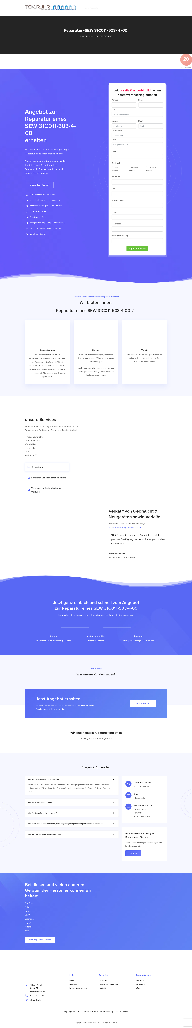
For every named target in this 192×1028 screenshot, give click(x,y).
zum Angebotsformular (40, 940)
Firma (114, 109)
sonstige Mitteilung (120, 235)
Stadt (140, 121)
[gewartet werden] (146, 167)
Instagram (140, 984)
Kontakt (133, 853)
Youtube (140, 980)
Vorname (115, 100)
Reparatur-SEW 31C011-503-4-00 (99, 36)
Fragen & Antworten (78, 988)
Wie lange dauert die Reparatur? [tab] (71, 802)
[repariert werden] (129, 167)
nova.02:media (122, 1011)
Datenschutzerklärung (108, 984)
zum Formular (92, 8)
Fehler (114, 212)
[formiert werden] (112, 167)
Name (140, 100)
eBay (138, 988)
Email (114, 139)
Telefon (115, 151)
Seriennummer (118, 200)
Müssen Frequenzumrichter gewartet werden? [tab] (71, 834)
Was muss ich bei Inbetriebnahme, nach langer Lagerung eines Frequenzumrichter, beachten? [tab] (71, 823)
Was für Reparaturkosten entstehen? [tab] (71, 813)
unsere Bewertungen (39, 185)
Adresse (115, 121)
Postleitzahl (117, 130)
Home (82, 36)
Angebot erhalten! (137, 248)
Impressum (103, 980)
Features (73, 984)
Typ (113, 188)
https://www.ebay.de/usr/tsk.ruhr (125, 527)
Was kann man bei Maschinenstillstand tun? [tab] (71, 779)
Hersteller (116, 176)
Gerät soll (116, 163)
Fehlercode (116, 224)
